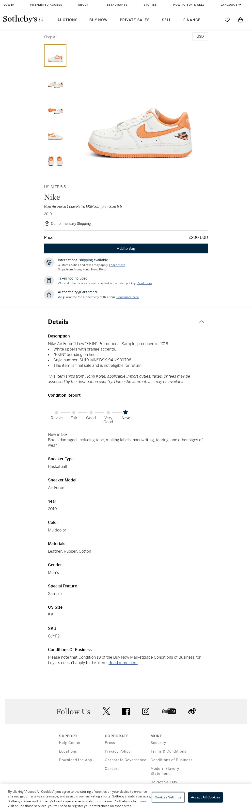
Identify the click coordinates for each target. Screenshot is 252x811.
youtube (169, 711)
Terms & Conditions (168, 751)
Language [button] (228, 4)
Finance (192, 20)
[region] (126, 797)
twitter (106, 711)
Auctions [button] (67, 20)
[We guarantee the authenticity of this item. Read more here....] (127, 297)
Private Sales (135, 20)
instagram (145, 711)
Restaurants (116, 4)
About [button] (83, 4)
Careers (112, 769)
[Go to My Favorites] (227, 20)
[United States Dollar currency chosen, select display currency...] (200, 36)
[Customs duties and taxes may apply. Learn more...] (117, 265)
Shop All (50, 37)
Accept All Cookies (205, 797)
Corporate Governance (125, 760)
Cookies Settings (168, 797)
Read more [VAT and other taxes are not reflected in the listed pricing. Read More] (144, 283)
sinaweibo (192, 711)
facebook (126, 711)
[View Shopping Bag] (240, 20)
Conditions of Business (171, 760)
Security (158, 743)
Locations (68, 751)
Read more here (123, 662)
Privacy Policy (118, 751)
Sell (166, 20)
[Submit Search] (213, 19)
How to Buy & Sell (189, 4)
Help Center (70, 743)
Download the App (75, 760)
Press (110, 743)
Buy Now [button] (98, 20)
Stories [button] (150, 4)
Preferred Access (46, 4)
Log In (9, 4)
